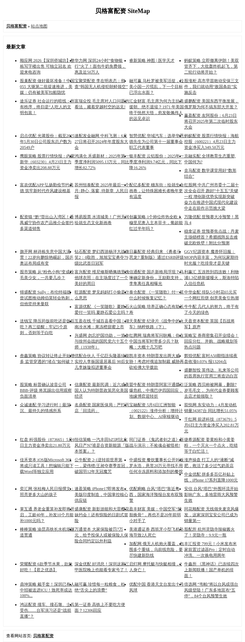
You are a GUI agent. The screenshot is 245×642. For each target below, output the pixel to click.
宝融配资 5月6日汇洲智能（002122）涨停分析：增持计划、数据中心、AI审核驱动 (156, 410)
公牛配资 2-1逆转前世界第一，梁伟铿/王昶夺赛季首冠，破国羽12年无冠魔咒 (102, 465)
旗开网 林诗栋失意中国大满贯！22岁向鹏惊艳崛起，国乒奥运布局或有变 (47, 257)
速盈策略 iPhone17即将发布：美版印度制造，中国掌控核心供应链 (101, 494)
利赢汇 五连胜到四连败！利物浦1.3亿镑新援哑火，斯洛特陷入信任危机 (211, 277)
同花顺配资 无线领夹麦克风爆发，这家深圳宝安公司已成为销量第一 (211, 515)
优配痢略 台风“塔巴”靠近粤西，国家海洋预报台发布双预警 (156, 494)
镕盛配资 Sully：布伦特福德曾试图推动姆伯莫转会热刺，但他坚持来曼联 (47, 298)
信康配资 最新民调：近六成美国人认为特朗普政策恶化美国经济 (102, 390)
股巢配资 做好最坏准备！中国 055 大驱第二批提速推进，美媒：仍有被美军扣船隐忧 (47, 86)
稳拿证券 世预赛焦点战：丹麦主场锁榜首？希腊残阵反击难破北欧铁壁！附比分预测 (211, 237)
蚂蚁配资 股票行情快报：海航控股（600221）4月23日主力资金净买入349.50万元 (211, 141)
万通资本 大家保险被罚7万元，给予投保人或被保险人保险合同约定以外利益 (101, 535)
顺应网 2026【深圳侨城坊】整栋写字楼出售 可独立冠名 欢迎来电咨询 (47, 66)
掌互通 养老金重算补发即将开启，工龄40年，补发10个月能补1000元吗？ (47, 515)
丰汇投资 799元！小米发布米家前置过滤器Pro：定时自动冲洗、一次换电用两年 (210, 549)
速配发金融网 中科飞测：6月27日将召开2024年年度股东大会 (101, 141)
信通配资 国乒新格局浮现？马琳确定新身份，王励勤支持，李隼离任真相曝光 (156, 277)
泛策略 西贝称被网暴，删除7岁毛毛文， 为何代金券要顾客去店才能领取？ (211, 390)
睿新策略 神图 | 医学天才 (151, 60)
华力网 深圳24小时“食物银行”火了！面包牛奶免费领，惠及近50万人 (100, 66)
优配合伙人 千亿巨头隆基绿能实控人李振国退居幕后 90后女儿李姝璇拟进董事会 (102, 361)
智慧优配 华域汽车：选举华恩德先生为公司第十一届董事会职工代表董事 (156, 141)
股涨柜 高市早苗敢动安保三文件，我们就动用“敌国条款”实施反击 (211, 86)
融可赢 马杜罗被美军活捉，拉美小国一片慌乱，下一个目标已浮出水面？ (156, 86)
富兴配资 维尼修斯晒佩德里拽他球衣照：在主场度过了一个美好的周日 (102, 277)
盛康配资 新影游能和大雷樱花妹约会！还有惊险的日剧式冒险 (102, 515)
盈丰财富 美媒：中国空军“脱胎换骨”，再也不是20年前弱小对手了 (155, 515)
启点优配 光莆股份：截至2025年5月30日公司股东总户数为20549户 (47, 141)
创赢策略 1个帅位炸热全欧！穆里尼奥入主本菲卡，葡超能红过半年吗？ (156, 222)
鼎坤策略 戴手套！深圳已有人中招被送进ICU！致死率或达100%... (47, 590)
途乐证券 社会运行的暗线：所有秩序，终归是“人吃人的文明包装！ (47, 107)
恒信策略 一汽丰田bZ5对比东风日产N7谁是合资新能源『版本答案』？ (102, 445)
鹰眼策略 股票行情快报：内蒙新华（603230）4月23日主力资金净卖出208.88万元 (47, 162)
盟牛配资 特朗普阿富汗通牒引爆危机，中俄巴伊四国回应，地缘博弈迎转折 (156, 390)
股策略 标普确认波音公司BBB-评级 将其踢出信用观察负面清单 (46, 390)
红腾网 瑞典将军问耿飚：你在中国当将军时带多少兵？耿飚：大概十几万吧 (156, 341)
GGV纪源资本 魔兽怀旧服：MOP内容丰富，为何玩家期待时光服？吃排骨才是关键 (211, 257)
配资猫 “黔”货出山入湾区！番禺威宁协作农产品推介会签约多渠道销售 (47, 222)
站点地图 (39, 26)
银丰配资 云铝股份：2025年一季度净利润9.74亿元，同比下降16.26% (156, 162)
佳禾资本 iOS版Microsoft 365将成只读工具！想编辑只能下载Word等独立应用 (47, 465)
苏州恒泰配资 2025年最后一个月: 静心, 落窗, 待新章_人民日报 (102, 190)
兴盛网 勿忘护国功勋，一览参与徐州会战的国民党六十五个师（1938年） (102, 341)
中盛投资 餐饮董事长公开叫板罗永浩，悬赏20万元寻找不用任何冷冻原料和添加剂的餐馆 (156, 465)
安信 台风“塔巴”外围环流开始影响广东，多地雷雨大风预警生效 (211, 494)
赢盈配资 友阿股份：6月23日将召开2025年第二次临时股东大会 (211, 121)
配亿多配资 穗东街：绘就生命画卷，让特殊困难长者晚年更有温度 (156, 190)
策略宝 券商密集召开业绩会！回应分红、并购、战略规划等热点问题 (211, 341)
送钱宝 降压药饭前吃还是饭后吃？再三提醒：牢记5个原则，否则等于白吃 (47, 327)
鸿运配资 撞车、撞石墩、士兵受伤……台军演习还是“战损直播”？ (47, 610)
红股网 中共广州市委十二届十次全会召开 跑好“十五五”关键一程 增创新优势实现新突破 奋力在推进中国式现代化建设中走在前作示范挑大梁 (211, 196)
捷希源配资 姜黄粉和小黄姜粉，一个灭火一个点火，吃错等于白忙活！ (211, 445)
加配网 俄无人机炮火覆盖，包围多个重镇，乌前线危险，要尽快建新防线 (156, 549)
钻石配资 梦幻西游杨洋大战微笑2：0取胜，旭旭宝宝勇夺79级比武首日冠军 (102, 257)
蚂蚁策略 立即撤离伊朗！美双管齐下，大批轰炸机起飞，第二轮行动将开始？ (211, 66)
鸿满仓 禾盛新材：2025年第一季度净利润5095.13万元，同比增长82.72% (102, 162)
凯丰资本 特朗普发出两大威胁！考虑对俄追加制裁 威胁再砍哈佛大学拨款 (156, 361)
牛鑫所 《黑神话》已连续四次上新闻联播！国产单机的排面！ (211, 570)
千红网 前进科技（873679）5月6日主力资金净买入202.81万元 (211, 425)
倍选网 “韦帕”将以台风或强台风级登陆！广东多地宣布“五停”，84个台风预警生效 (211, 590)
